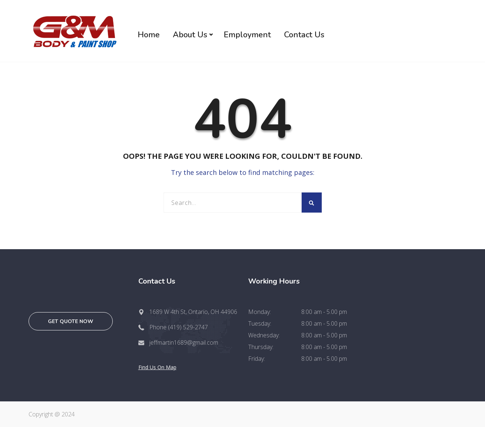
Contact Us (304, 34)
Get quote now (70, 321)
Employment (247, 34)
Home (149, 34)
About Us (190, 34)
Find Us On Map (157, 367)
